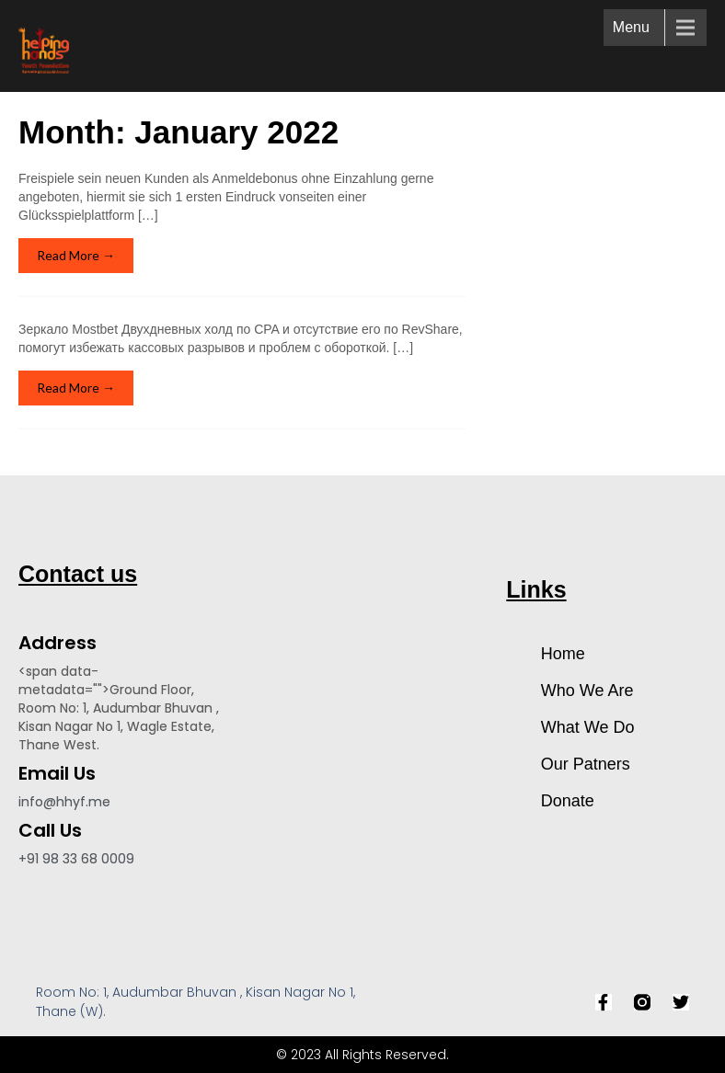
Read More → (76, 255)
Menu (631, 27)
